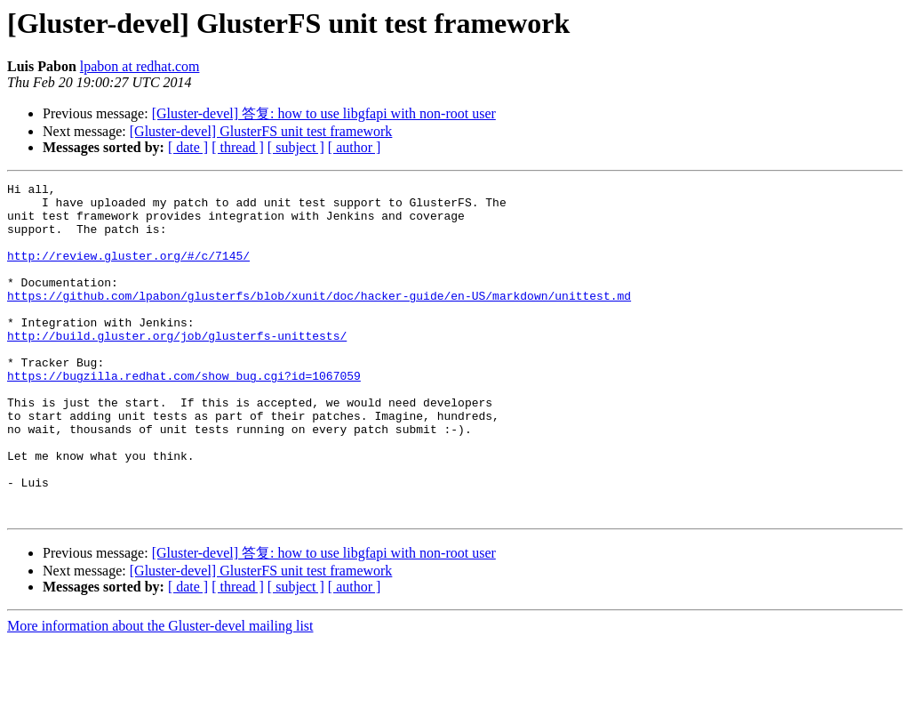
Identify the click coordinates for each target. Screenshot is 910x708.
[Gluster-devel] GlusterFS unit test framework (261, 131)
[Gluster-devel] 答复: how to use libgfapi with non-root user (324, 113)
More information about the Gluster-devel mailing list (160, 692)
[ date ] (188, 147)
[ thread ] (238, 147)
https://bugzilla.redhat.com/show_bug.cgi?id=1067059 (184, 415)
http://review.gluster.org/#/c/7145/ (128, 271)
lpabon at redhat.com (140, 66)
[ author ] (354, 147)
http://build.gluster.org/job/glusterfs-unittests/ (177, 367)
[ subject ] (295, 147)
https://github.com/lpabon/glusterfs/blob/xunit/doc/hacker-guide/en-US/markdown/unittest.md (319, 319)
